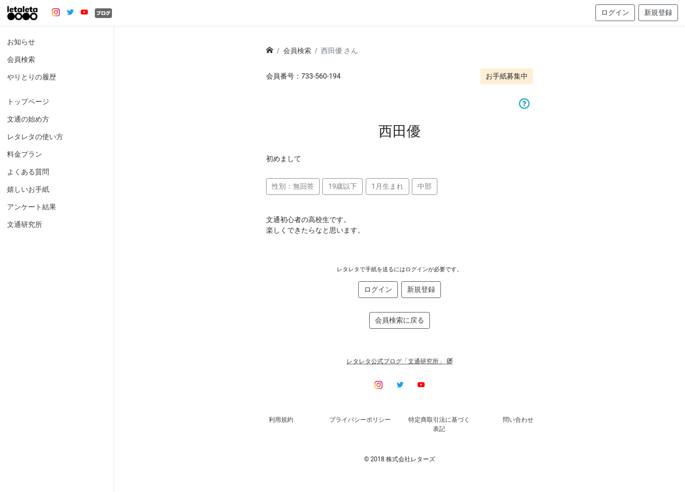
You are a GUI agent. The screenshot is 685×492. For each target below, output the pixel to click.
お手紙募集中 (507, 76)
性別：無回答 (293, 186)
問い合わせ (518, 419)
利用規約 (281, 419)
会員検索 (21, 59)
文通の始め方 (28, 119)
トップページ (28, 101)
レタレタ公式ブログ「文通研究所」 (399, 361)
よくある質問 (28, 172)
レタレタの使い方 (35, 137)
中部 (425, 186)
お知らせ (21, 42)
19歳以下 (342, 186)
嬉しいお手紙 (28, 189)
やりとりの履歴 (31, 77)
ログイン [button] (615, 12)
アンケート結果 (31, 207)
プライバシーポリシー (360, 419)
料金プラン (24, 154)
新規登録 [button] (658, 12)
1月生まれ (387, 186)
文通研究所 (24, 224)
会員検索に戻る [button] (399, 320)
